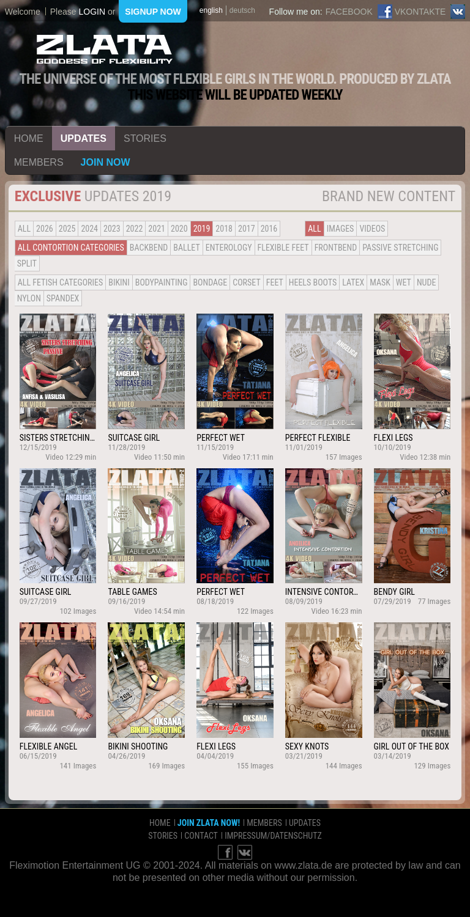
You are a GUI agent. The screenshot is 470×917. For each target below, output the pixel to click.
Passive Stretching (400, 247)
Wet (403, 282)
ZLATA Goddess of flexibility (105, 49)
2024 (89, 229)
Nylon (29, 298)
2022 (134, 229)
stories (145, 138)
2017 (246, 229)
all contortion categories (71, 247)
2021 (156, 229)
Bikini (118, 282)
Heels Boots (313, 282)
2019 (202, 229)
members (39, 162)
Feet (274, 282)
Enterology (229, 247)
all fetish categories (60, 282)
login (91, 12)
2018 (224, 229)
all (24, 229)
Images (340, 229)
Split (27, 263)
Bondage (210, 282)
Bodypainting (161, 282)
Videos (372, 229)
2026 (44, 229)
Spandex (63, 298)
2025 (67, 229)
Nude (426, 282)
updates (83, 138)
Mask (380, 282)
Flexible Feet (283, 247)
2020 (179, 229)
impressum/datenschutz (273, 836)
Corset (246, 282)
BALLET (186, 247)
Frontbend (336, 247)
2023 (112, 229)
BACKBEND (149, 247)
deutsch (242, 10)
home (28, 138)
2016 (269, 229)
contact (201, 836)
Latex (353, 282)
